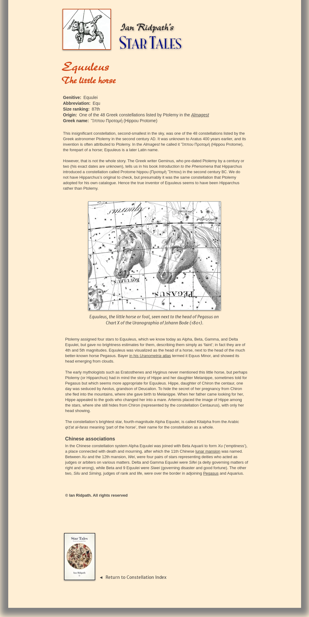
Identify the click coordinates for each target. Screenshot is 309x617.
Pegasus (211, 473)
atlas (166, 355)
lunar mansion (208, 451)
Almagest (200, 114)
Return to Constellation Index (136, 577)
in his (134, 355)
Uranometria (151, 355)
